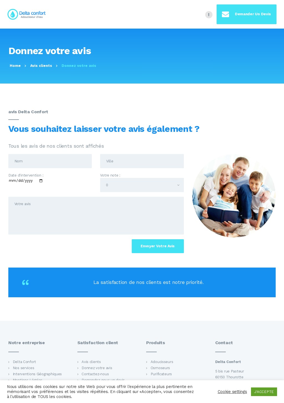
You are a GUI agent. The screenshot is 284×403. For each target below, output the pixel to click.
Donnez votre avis (97, 368)
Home (15, 66)
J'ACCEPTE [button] (264, 392)
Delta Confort (24, 362)
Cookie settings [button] (232, 391)
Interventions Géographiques (37, 374)
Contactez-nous (95, 374)
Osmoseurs (160, 368)
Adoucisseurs (162, 362)
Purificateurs (161, 374)
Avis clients (41, 66)
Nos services (23, 368)
